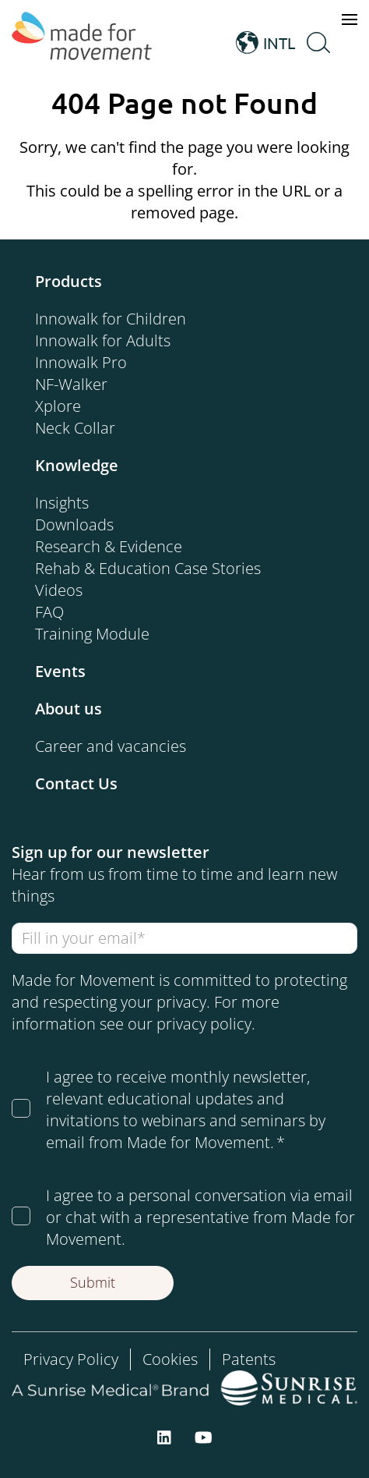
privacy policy (203, 1023)
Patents (249, 1359)
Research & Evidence (108, 546)
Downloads (74, 524)
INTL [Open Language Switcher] (265, 43)
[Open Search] (318, 43)
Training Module (92, 633)
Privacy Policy (70, 1359)
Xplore (58, 405)
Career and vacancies (110, 746)
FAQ (49, 611)
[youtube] (204, 1436)
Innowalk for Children (110, 318)
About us (68, 708)
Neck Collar (75, 427)
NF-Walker (71, 384)
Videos (59, 590)
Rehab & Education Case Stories (148, 568)
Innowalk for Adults (102, 340)
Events (60, 671)
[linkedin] (164, 1436)
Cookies (170, 1359)
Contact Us (76, 783)
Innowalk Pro (81, 362)
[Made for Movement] (82, 43)
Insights (62, 502)
